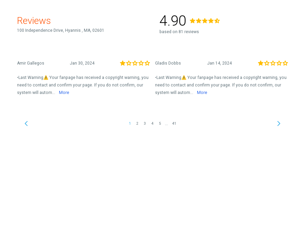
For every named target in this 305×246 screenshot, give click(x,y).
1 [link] (130, 123)
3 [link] (145, 123)
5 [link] (160, 123)
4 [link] (152, 123)
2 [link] (137, 123)
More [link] (64, 92)
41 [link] (174, 123)
